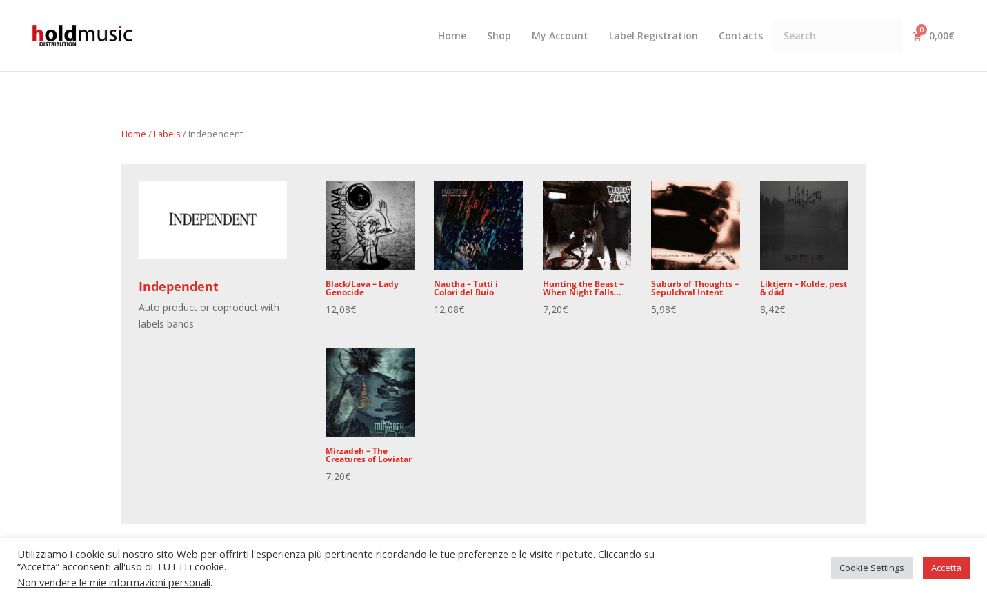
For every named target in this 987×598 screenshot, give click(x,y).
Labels (167, 134)
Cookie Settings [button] (871, 567)
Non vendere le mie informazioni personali (113, 582)
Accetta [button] (946, 567)
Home (133, 134)
